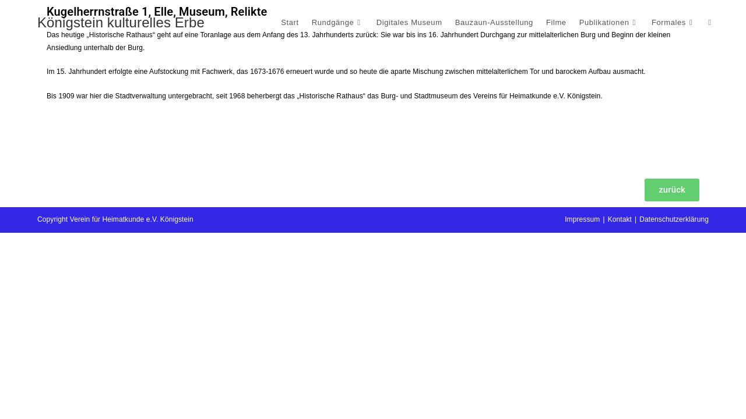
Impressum (582, 406)
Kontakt (620, 406)
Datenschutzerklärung (674, 406)
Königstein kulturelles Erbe (121, 22)
